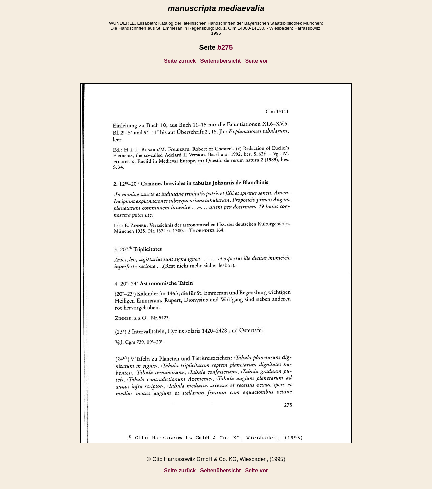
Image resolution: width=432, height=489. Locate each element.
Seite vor (256, 61)
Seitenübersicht (220, 61)
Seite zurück (180, 61)
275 (225, 47)
